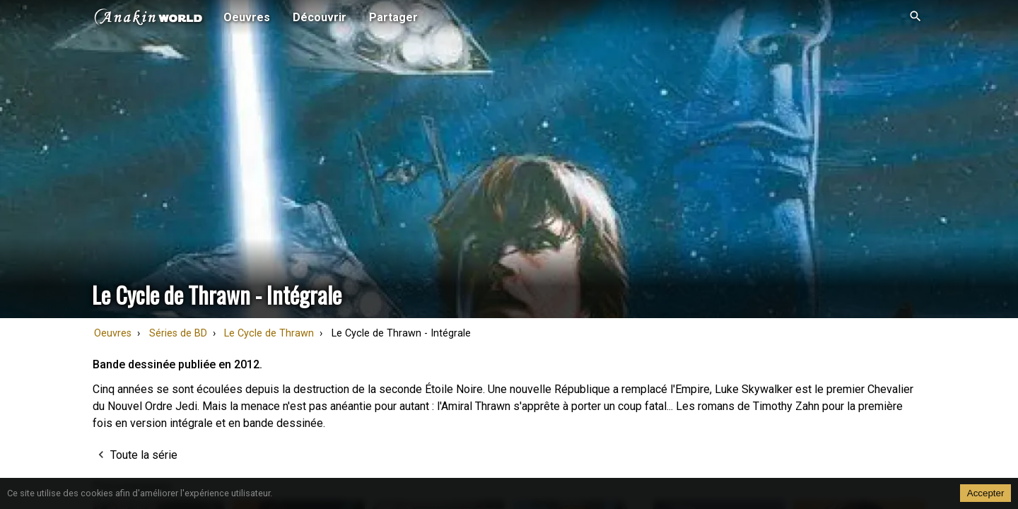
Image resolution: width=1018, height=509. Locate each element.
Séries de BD (178, 333)
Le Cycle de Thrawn (269, 333)
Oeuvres (112, 333)
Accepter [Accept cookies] (986, 493)
